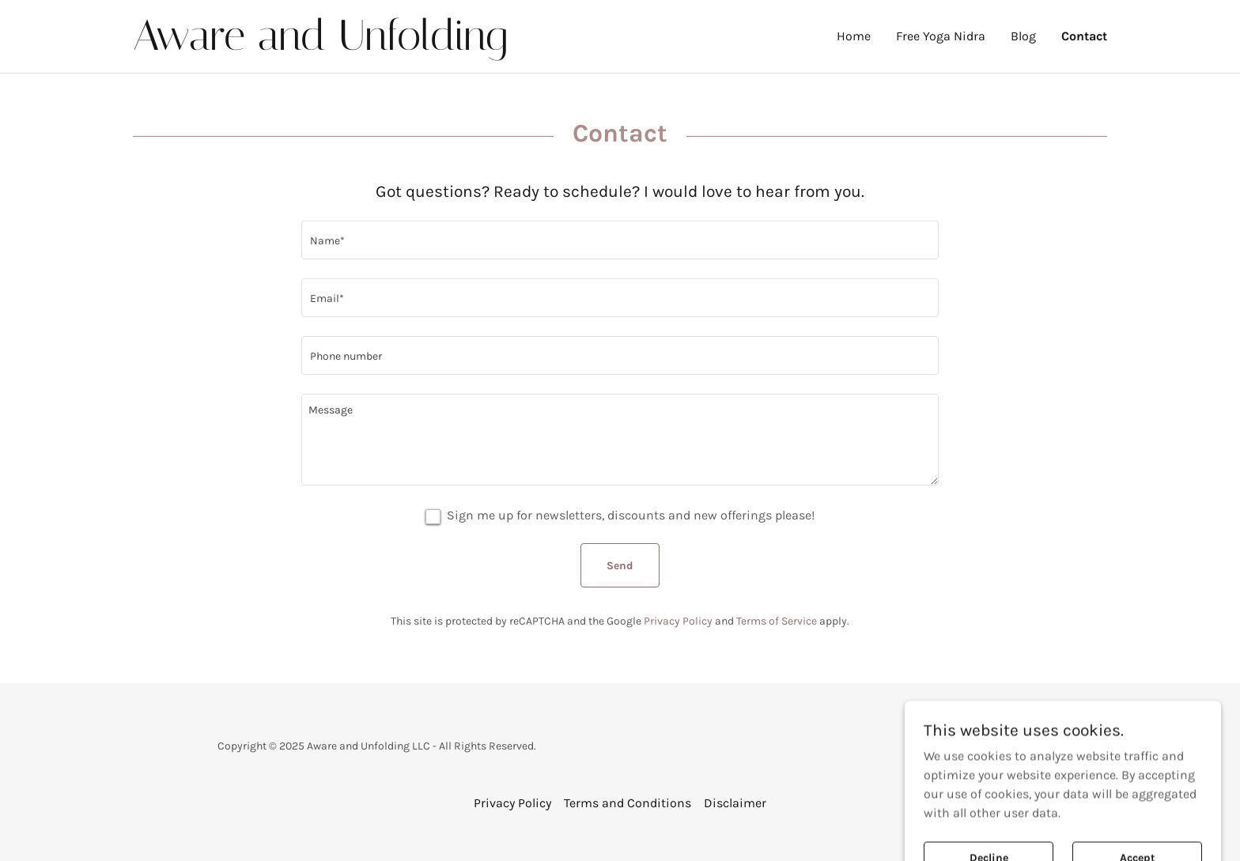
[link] (376, 45)
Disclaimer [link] (735, 802)
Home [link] (854, 35)
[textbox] (619, 240)
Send (620, 565)
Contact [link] (1084, 35)
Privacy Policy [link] (678, 621)
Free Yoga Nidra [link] (940, 35)
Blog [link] (1023, 35)
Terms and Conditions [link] (627, 802)
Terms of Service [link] (776, 621)
